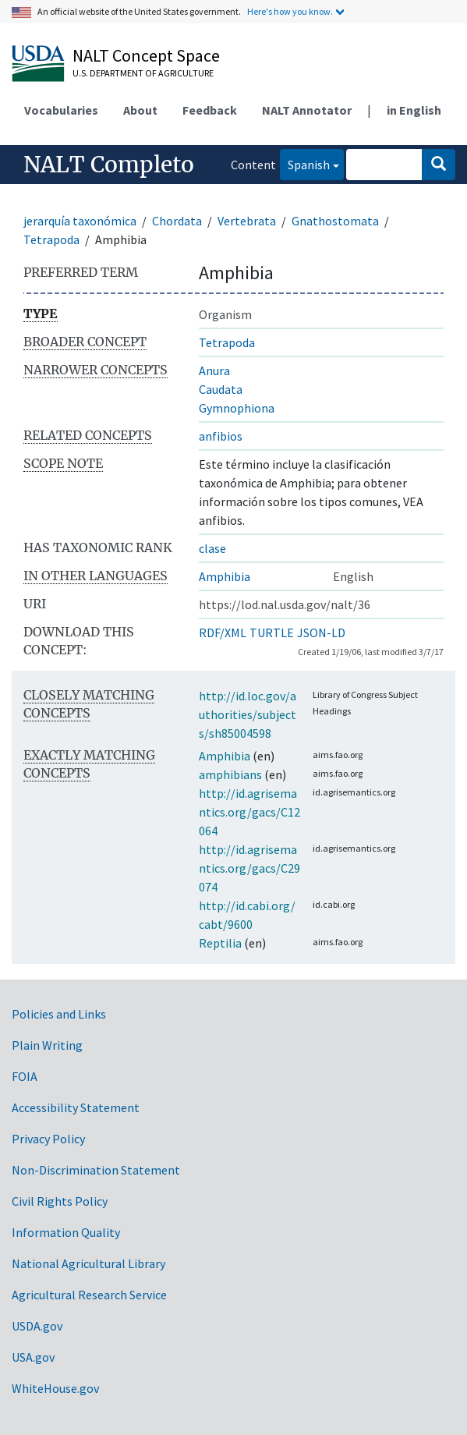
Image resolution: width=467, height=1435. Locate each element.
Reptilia (220, 943)
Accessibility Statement (76, 1107)
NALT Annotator (307, 110)
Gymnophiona (236, 408)
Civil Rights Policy (60, 1201)
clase (212, 548)
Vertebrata (247, 221)
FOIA (24, 1076)
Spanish (305, 163)
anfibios (220, 436)
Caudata (220, 389)
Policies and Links (59, 1014)
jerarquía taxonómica (79, 221)
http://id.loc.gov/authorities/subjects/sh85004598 (247, 714)
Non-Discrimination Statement (96, 1170)
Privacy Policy (48, 1138)
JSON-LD (321, 632)
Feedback (209, 110)
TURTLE (271, 632)
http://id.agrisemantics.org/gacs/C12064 (249, 811)
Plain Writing (47, 1045)
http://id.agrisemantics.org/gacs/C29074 (249, 868)
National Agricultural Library (88, 1263)
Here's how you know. (290, 11)
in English (414, 110)
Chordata (177, 221)
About (140, 110)
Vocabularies (61, 110)
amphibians (230, 774)
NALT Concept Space (146, 55)
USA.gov (33, 1357)
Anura (214, 370)
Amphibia (224, 576)
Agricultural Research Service (89, 1294)
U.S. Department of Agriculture (143, 73)
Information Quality (66, 1232)
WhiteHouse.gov (55, 1388)
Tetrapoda (51, 239)
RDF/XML (222, 632)
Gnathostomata (335, 221)
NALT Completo (108, 165)
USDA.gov (37, 1326)
